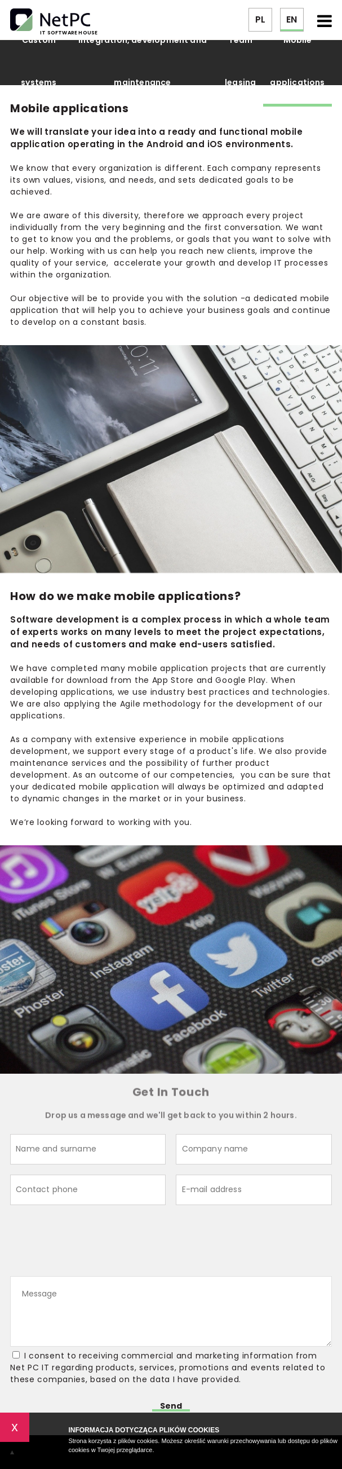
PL (260, 19)
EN (291, 19)
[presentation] (95, 1243)
